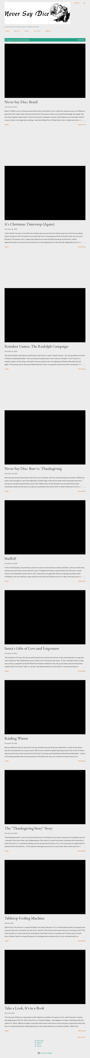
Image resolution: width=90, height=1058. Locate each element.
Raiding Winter (16, 738)
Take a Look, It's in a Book (24, 1008)
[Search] (76, 3)
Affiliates (47, 31)
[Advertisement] (45, 146)
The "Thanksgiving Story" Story (29, 828)
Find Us (26, 31)
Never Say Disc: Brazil (21, 101)
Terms (39, 1044)
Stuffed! (10, 558)
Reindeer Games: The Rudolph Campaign (36, 346)
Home (6, 31)
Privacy (39, 1046)
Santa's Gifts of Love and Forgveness (32, 648)
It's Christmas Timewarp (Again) (29, 224)
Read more (81, 124)
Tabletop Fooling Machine (24, 918)
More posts (81, 1037)
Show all (81, 40)
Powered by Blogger (45, 1053)
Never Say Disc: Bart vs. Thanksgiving (33, 468)
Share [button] (7, 124)
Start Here (36, 31)
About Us (16, 31)
